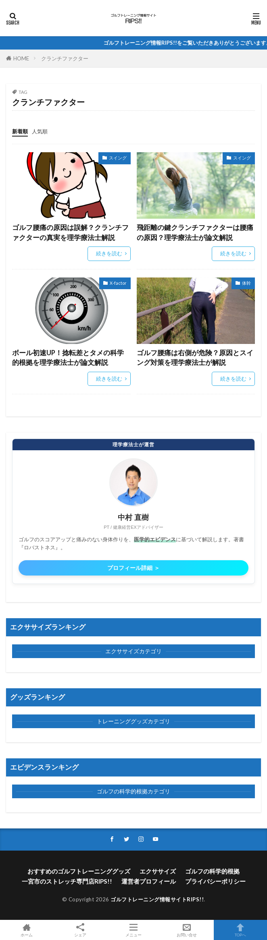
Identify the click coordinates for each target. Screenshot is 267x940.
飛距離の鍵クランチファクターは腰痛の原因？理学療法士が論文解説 (195, 233)
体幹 (246, 283)
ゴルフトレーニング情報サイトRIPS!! (157, 899)
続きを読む (109, 253)
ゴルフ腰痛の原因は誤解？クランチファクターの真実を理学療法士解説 (70, 233)
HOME (21, 58)
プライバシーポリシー (215, 881)
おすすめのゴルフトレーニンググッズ (78, 871)
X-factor (118, 283)
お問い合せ (186, 930)
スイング (118, 157)
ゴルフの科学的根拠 (212, 871)
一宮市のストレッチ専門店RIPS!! (67, 881)
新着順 (20, 131)
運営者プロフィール (148, 881)
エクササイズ (158, 871)
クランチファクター (64, 58)
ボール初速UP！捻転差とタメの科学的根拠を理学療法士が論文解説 (68, 358)
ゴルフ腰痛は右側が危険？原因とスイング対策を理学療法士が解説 (195, 358)
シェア (79, 930)
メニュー (133, 930)
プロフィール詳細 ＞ (133, 568)
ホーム (26, 930)
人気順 (40, 131)
